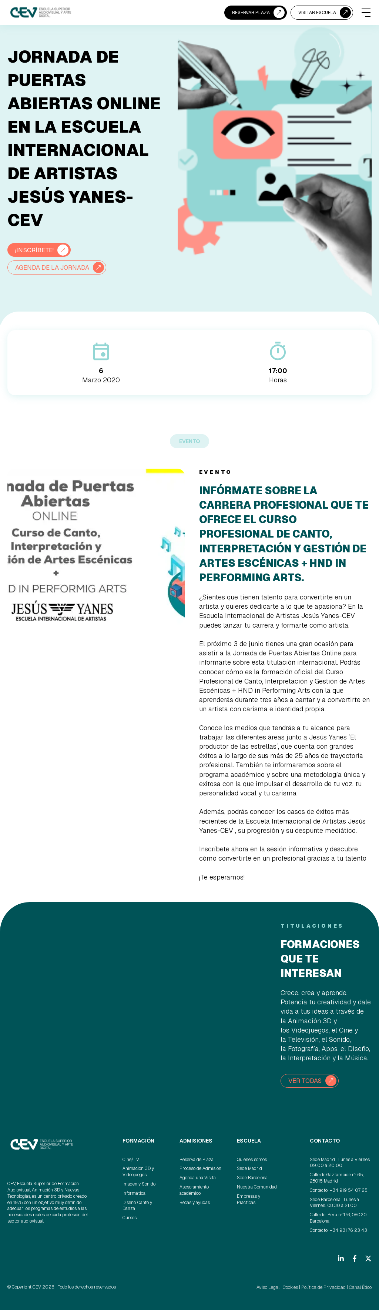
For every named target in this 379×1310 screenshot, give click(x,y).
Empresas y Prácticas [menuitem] (248, 1199)
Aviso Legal (270, 1286)
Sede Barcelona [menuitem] (252, 1177)
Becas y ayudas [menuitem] (195, 1202)
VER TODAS (306, 1080)
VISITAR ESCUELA (317, 13)
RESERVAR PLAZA (251, 13)
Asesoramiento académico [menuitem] (194, 1190)
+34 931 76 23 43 (348, 1230)
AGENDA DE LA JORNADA (56, 267)
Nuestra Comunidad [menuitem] (257, 1187)
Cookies (292, 1286)
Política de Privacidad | (325, 1286)
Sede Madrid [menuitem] (249, 1168)
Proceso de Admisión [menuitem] (200, 1168)
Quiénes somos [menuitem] (252, 1159)
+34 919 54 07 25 (349, 1190)
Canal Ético (360, 1286)
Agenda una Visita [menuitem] (198, 1177)
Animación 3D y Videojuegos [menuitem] (138, 1171)
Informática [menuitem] (134, 1193)
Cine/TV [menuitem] (131, 1159)
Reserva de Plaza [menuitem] (197, 1159)
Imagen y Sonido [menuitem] (139, 1184)
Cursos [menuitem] (130, 1217)
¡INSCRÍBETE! (36, 250)
